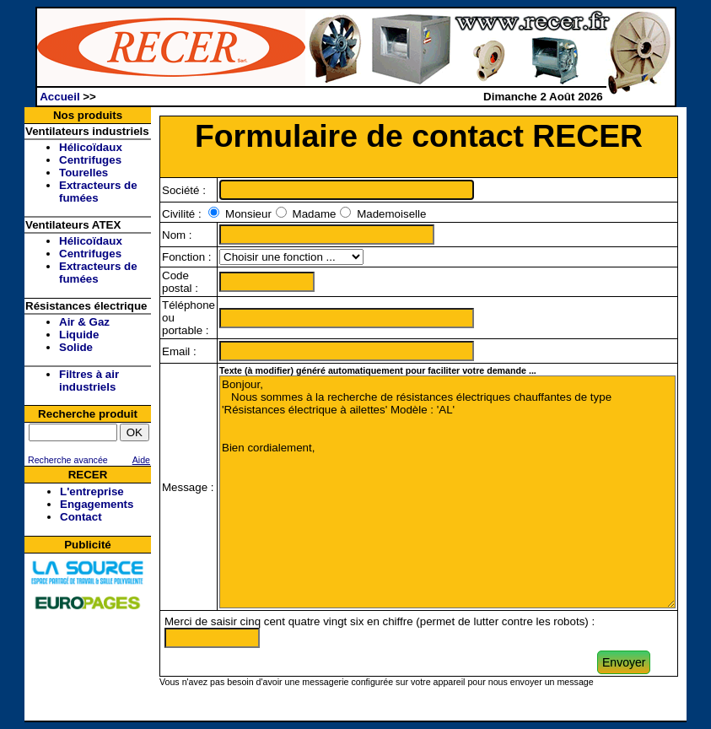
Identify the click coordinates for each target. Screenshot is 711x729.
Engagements (96, 504)
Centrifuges (90, 160)
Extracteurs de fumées (98, 191)
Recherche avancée (66, 460)
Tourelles (83, 172)
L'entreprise (92, 491)
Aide (141, 460)
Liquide (79, 334)
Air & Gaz (84, 322)
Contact (81, 516)
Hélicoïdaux (90, 147)
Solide (76, 347)
